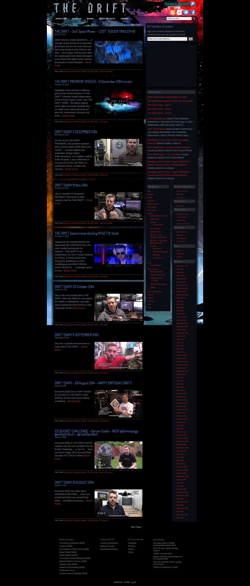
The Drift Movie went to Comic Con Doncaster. (170, 101)
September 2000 (182, 508)
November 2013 (182, 327)
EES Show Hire (182, 191)
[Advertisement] (171, 65)
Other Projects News (154, 291)
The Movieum (181, 238)
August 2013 (180, 336)
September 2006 (182, 495)
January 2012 (181, 397)
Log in (178, 250)
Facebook (132, 543)
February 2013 (181, 355)
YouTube (132, 546)
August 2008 (180, 479)
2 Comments (104, 421)
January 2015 (181, 282)
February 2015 (181, 279)
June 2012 (180, 381)
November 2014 (182, 288)
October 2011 (181, 406)
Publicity (150, 298)
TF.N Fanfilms (181, 217)
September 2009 (182, 448)
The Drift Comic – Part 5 (159, 113)
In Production (75, 71)
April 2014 (180, 311)
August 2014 (180, 298)
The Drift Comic (158, 258)
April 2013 (180, 349)
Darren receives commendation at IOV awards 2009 (167, 558)
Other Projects (107, 19)
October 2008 (181, 473)
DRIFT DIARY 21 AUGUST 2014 (74, 482)
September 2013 (182, 333)
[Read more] (68, 115)
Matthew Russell (107, 546)
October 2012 (181, 368)
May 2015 (180, 269)
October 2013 (181, 330)
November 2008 (182, 470)
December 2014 (182, 285)
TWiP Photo (180, 220)
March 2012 (180, 390)
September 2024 (182, 266)
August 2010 (180, 422)
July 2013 (179, 339)
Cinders (153, 222)
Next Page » (136, 24)
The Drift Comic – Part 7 (159, 105)
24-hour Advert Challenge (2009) (73, 573)
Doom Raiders (155, 228)
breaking (150, 194)
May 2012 (180, 384)
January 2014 (181, 320)
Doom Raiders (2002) (68, 555)
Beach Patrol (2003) (68, 552)
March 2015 (180, 276)
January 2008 (181, 489)
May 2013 (180, 346)
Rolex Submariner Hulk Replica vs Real (167, 97)
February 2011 (181, 416)
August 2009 (180, 451)
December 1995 (182, 515)
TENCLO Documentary (158, 284)
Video (96, 71)
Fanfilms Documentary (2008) (72, 567)
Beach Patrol (154, 219)
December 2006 (182, 492)
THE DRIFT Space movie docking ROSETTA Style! (87, 233)
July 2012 (179, 378)
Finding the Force (156, 278)
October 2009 (181, 444)
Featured (150, 201)
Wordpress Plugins (183, 224)
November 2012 (182, 365)
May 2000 (180, 511)
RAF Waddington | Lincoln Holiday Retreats (168, 147)
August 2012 (180, 374)
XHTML (179, 257)
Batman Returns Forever (159, 216)
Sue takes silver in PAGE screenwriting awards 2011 (164, 544)
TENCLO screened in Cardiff (165, 567)
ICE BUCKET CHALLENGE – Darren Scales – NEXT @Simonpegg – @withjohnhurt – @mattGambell (97, 432)
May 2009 (180, 460)
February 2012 (181, 393)
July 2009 (179, 454)
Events (149, 197)
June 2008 (180, 486)
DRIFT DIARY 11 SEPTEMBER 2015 (77, 334)
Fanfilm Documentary (157, 275)
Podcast (150, 295)
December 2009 (182, 438)
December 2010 (182, 419)
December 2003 (182, 502)
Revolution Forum (182, 214)
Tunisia (155, 280)
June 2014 (180, 304)
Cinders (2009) (65, 546)
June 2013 (180, 342)
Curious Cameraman (109, 543)
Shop (149, 304)
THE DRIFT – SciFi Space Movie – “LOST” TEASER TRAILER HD (95, 31)
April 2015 (180, 272)
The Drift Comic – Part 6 (159, 109)
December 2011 (182, 400)
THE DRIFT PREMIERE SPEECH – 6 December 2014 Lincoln (93, 81)
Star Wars (180, 206)
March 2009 (180, 464)
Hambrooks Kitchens (109, 549)
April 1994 (180, 518)
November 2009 (182, 441)
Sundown (179, 194)
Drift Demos (157, 248)
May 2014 (180, 307)
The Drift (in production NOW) (72, 543)
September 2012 (182, 371)
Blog (149, 191)
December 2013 (182, 323)
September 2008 (182, 476)
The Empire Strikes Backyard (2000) (74, 558)
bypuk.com (61, 19)
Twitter (131, 549)
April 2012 (180, 387)
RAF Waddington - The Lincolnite (163, 154)
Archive (125, 19)
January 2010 (181, 435)
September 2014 (182, 295)
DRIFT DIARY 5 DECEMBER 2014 (76, 131)
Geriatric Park (155, 232)
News (149, 263)
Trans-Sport (180, 197)
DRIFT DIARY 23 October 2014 (74, 286)
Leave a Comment (106, 71)
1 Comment (103, 122)
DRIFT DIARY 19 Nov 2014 (71, 185)
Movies (90, 19)
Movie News (151, 210)
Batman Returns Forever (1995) (72, 561)
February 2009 (181, 467)
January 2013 (181, 358)
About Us (76, 19)
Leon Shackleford (156, 118)
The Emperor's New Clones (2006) (74, 549)
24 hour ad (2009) (156, 272)
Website (153, 287)
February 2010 (181, 432)
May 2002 (180, 505)
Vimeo (130, 552)
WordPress (180, 254)
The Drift (90, 71)
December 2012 (182, 362)
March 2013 (180, 352)
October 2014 (181, 291)
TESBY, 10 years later (162, 554)
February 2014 (181, 317)
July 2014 (179, 301)
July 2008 (179, 483)
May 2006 (180, 499)
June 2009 (180, 457)
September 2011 (182, 409)
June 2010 (180, 425)
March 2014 (180, 314)
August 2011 (180, 413)
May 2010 (180, 428)
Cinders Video (158, 225)
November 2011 (182, 403)
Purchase (150, 301)
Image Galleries (152, 204)
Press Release (155, 265)
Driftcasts (66, 71)
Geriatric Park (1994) (68, 564)
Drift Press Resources (161, 252)
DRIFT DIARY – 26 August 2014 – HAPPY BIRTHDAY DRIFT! (93, 383)
